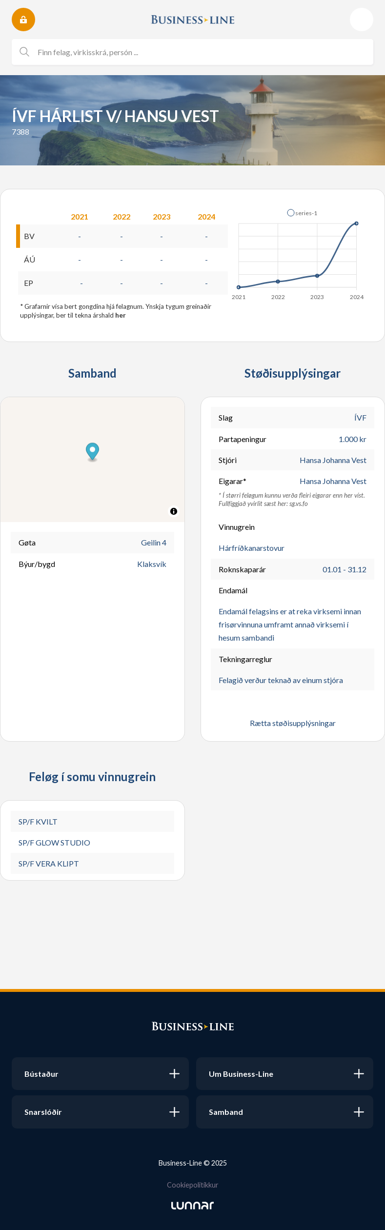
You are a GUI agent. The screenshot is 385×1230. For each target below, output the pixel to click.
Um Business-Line (241, 1073)
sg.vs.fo (298, 503)
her (120, 315)
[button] (92, 453)
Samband (226, 1111)
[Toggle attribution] (174, 511)
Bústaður (41, 1073)
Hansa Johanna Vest (333, 459)
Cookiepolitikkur (193, 1185)
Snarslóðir (43, 1111)
